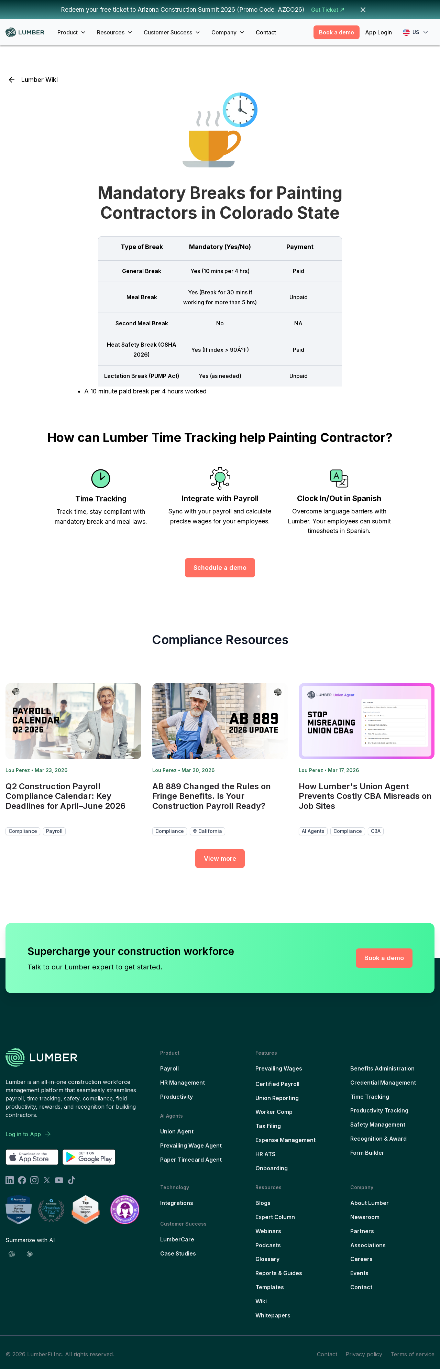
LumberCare (177, 1239)
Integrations (176, 1202)
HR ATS (265, 1154)
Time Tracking (369, 1096)
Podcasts (268, 1245)
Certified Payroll (277, 1083)
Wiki (261, 1301)
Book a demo (336, 32)
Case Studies (178, 1253)
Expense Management (285, 1140)
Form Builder (367, 1152)
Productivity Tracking (379, 1110)
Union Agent (177, 1131)
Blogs (263, 1202)
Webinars (268, 1231)
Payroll (169, 1068)
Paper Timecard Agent (191, 1159)
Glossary (267, 1259)
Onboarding (271, 1168)
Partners (362, 1231)
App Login (378, 32)
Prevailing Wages (278, 1068)
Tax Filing (268, 1125)
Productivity (176, 1096)
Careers (361, 1259)
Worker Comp (274, 1111)
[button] (71, 32)
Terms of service (412, 1354)
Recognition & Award (378, 1138)
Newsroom (365, 1217)
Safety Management (377, 1124)
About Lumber (369, 1202)
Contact (266, 32)
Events (359, 1273)
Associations (368, 1245)
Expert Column (275, 1217)
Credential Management (383, 1082)
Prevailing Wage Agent (191, 1145)
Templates (269, 1287)
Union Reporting (277, 1098)
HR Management (182, 1082)
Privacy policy (363, 1354)
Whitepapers (272, 1315)
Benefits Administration (382, 1068)
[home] (27, 32)
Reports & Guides (278, 1273)
